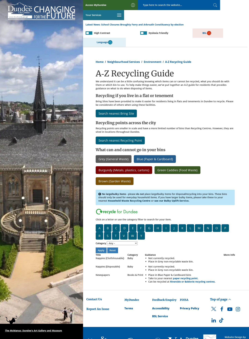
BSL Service (160, 297)
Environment (152, 43)
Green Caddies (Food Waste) (177, 151)
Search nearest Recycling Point (120, 121)
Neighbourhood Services (123, 43)
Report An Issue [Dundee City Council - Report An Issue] (97, 290)
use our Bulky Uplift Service (171, 181)
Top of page (220, 280)
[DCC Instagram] (238, 291)
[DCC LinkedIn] (213, 302)
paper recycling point (185, 259)
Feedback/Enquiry (164, 281)
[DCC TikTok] (221, 302)
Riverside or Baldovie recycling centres (192, 262)
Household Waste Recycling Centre (129, 181)
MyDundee (131, 281)
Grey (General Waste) (114, 140)
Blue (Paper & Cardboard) (155, 140)
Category (101, 224)
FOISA (184, 281)
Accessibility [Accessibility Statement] (160, 289)
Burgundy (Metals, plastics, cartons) (124, 151)
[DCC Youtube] (230, 291)
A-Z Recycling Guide (178, 43)
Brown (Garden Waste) (115, 162)
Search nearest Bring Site (116, 95)
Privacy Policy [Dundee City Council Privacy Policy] (189, 289)
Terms (128, 289)
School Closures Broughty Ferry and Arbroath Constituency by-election (142, 14)
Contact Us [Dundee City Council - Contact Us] (94, 280)
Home (100, 43)
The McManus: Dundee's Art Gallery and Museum (33, 330)
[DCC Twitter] (213, 292)
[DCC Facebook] (221, 291)
